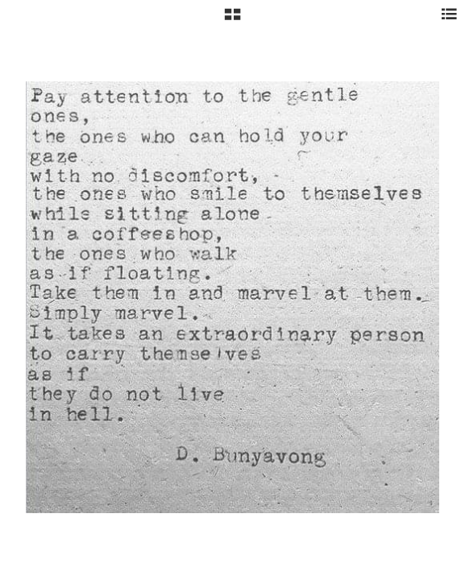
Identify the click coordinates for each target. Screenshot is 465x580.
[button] (232, 20)
